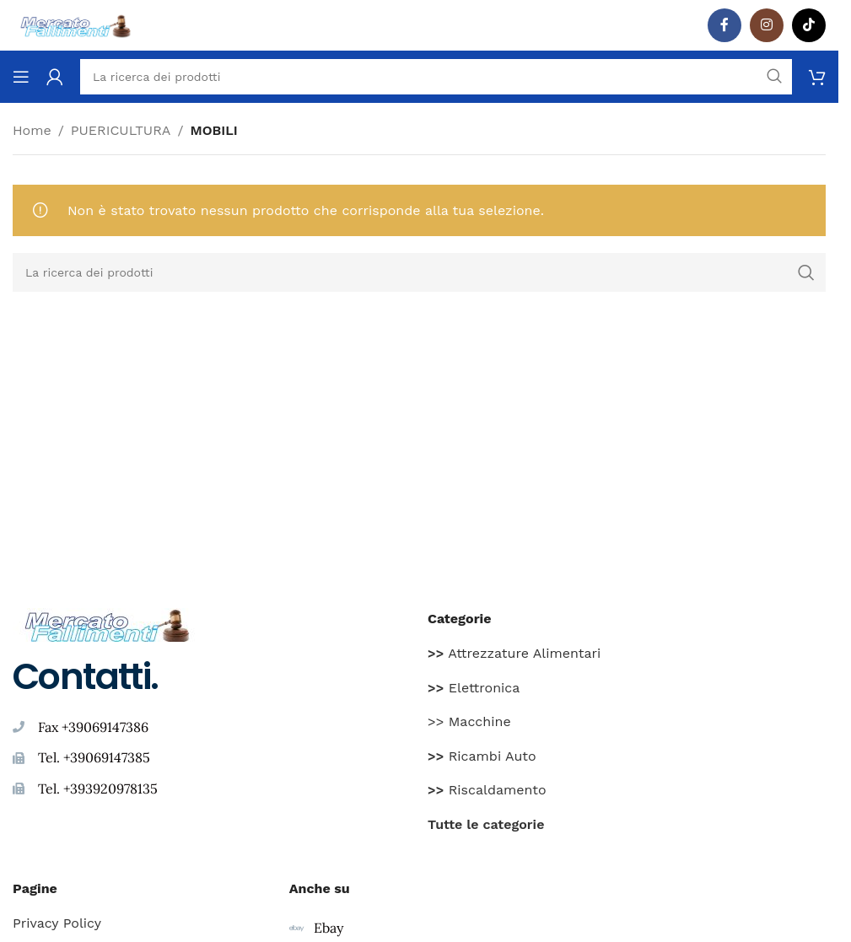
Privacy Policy (57, 923)
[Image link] (107, 624)
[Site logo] (76, 24)
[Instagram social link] (767, 25)
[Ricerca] (419, 272)
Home (32, 130)
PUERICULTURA (121, 130)
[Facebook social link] (724, 25)
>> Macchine (469, 721)
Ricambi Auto (482, 756)
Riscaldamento (487, 790)
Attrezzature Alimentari (514, 653)
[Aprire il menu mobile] (21, 77)
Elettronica (474, 688)
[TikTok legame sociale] (809, 25)
